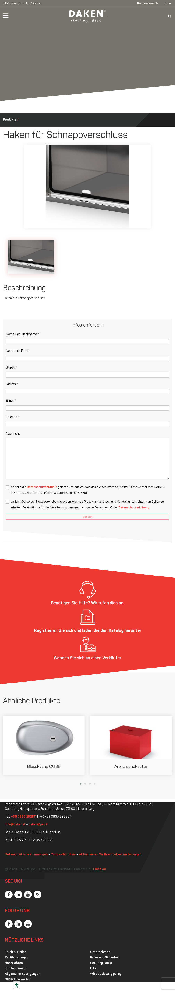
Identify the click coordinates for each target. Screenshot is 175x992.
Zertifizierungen (16, 957)
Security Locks (101, 963)
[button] (80, 784)
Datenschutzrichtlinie (42, 487)
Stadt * (11, 368)
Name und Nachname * (22, 334)
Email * (11, 401)
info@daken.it (12, 3)
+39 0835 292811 (23, 816)
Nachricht (13, 434)
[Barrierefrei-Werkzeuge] (16, 985)
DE (165, 3)
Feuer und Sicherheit (105, 957)
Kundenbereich (147, 3)
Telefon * (12, 417)
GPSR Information (18, 979)
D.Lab (94, 968)
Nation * (12, 384)
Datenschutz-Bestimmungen (26, 854)
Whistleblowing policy (106, 974)
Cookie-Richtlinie (63, 854)
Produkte (9, 119)
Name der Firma (17, 351)
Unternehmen (100, 952)
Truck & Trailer (15, 952)
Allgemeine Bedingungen (22, 974)
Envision (99, 869)
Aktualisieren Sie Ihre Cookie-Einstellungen (110, 854)
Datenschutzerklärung (133, 507)
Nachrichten (14, 963)
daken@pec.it (32, 3)
